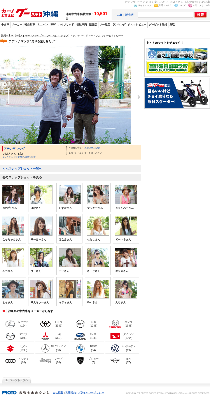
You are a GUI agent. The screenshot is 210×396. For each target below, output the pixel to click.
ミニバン (42, 24)
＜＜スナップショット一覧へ (22, 168)
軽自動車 (29, 24)
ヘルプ (182, 5)
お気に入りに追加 (201, 5)
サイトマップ (144, 5)
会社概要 (58, 392)
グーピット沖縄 (158, 24)
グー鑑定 (105, 24)
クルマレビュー (137, 24)
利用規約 (70, 392)
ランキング (119, 24)
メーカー (17, 24)
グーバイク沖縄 (186, 24)
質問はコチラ (165, 5)
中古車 (5, 24)
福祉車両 (81, 24)
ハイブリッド (66, 24)
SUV (53, 24)
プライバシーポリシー (91, 392)
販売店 (129, 14)
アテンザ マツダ (14, 148)
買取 (172, 24)
